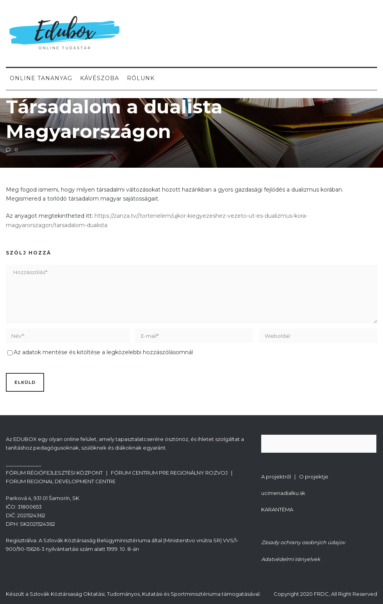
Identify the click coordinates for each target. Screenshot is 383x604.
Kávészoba (99, 78)
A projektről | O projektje (294, 476)
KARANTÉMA (277, 509)
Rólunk (141, 78)
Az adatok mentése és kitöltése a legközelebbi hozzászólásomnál (103, 352)
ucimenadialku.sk (283, 493)
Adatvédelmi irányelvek (290, 559)
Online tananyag (41, 78)
